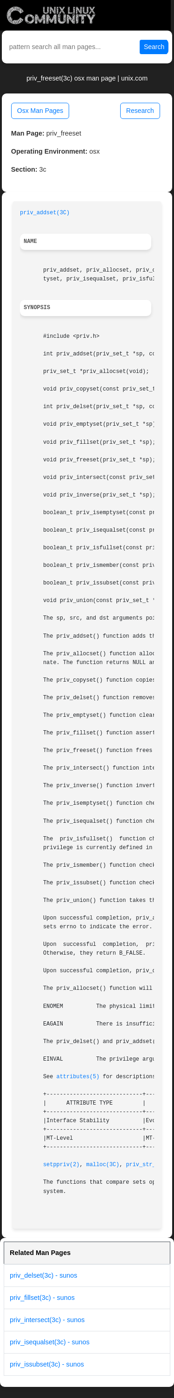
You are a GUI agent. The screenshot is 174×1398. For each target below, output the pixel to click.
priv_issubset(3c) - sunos (47, 1364)
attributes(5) (78, 1077)
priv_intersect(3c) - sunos (47, 1319)
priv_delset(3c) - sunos (43, 1275)
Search (154, 46)
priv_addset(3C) (45, 213)
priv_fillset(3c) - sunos (42, 1297)
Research (140, 110)
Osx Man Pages (40, 110)
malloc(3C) (102, 1165)
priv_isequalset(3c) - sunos (50, 1342)
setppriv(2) (61, 1165)
